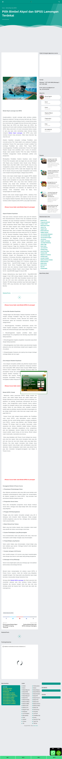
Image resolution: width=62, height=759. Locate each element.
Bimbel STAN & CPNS (26, 725)
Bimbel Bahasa (36, 713)
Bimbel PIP (35, 719)
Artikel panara (36, 709)
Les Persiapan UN (26, 737)
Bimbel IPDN (25, 715)
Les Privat (35, 737)
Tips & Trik (35, 745)
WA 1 (8, 757)
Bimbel (34, 711)
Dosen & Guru (36, 733)
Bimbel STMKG (26, 727)
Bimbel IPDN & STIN (36, 715)
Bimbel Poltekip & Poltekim (26, 723)
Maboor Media (35, 749)
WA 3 (39, 757)
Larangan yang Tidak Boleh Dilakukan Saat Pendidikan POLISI (53, 161)
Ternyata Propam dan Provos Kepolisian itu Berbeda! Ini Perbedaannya (53, 194)
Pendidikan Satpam (36, 739)
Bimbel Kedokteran (36, 717)
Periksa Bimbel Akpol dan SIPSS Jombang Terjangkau (29, 648)
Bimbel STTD (26, 731)
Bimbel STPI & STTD (36, 727)
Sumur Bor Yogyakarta (36, 743)
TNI (23, 747)
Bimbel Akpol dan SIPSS (8, 636)
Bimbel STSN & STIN (36, 729)
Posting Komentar (5, 19)
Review (35, 741)
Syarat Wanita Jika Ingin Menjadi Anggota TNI (53, 206)
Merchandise (25, 739)
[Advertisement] (31, 40)
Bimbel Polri (25, 721)
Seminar (24, 743)
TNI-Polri (35, 747)
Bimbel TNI (35, 731)
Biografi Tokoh (26, 733)
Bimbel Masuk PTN (26, 719)
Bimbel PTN (35, 723)
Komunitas (35, 735)
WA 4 (54, 757)
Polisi (24, 741)
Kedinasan (25, 735)
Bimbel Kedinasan (26, 717)
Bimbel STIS (36, 725)
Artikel (24, 709)
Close (45, 372)
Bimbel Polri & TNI (36, 721)
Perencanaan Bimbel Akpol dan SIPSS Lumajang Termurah (10, 649)
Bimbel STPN (26, 729)
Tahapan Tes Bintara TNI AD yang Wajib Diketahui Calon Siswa (53, 172)
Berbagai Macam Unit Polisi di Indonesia (53, 183)
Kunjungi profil (47, 98)
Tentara (24, 745)
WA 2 (23, 757)
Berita (24, 711)
